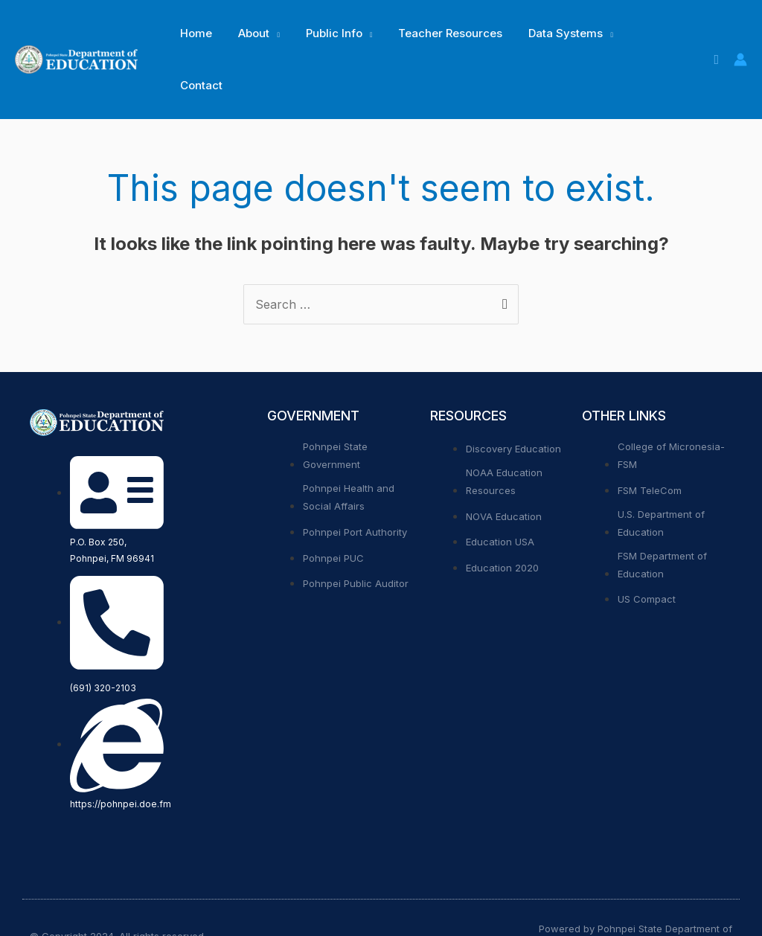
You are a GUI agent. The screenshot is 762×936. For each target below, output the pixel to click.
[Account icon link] (740, 33)
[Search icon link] (716, 34)
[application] (269, 33)
